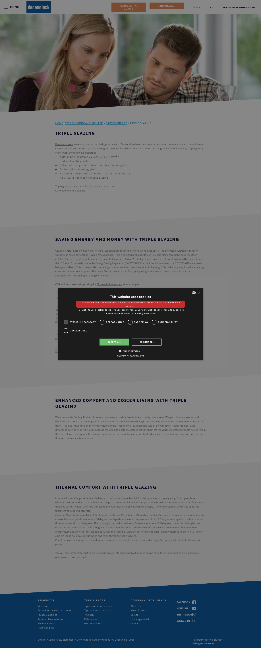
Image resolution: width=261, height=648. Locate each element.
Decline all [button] (147, 342)
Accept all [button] (114, 342)
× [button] (199, 292)
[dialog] (130, 324)
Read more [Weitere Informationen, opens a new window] (150, 313)
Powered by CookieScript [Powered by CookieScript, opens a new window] (130, 356)
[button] (130, 351)
